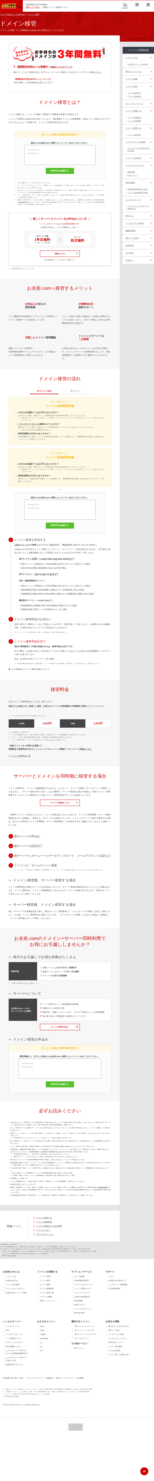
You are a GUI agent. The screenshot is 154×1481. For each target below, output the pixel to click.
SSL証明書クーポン (13, 1350)
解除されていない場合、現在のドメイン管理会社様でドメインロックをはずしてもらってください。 (61, 427)
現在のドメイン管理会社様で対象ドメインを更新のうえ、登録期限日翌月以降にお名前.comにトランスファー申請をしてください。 (61, 479)
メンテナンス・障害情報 (117, 1288)
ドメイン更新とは (133, 111)
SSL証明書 (78, 1304)
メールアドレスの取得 (135, 142)
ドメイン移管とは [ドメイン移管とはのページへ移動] (44, 1221)
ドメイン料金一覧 (47, 1296)
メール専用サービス (13, 1341)
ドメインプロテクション (83, 1288)
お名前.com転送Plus (82, 1300)
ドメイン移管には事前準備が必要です (62, 134)
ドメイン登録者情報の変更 (137, 193)
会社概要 (80, 1381)
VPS (7, 1333)
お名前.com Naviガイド (117, 1284)
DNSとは (129, 216)
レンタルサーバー (133, 200)
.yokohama (44, 1341)
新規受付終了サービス (14, 1368)
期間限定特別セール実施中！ (45, 66)
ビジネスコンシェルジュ (117, 1341)
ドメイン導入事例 (12, 1288)
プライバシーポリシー (34, 1381)
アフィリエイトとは (134, 165)
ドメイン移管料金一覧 (21, 757)
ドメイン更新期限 (134, 121)
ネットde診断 (79, 1279)
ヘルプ (111, 1279)
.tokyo (42, 1333)
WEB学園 (131, 172)
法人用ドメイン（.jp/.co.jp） (138, 64)
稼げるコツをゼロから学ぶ (118, 1329)
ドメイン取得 (131, 86)
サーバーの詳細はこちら (63, 804)
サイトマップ (69, 1381)
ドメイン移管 (33, 14)
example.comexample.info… (33, 153)
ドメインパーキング (82, 1296)
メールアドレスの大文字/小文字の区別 (138, 149)
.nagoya (43, 1337)
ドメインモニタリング (82, 1312)
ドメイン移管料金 (134, 135)
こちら (152, 38)
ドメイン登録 (45, 1279)
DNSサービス (79, 1308)
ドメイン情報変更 (47, 1292)
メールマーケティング (14, 1337)
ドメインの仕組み (133, 158)
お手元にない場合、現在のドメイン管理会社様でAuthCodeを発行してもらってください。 (61, 417)
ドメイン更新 (45, 1288)
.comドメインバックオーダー (85, 1337)
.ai (41, 1345)
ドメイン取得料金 (134, 96)
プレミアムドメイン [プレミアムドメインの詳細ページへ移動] (45, 1237)
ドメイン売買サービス (82, 1292)
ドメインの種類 (46, 1300)
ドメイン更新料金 (134, 118)
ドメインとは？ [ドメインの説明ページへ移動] (43, 1233)
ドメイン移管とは (133, 128)
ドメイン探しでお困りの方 (118, 1358)
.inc (41, 1354)
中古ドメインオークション (84, 1329)
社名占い (129, 260)
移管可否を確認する (60, 171)
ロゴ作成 (129, 253)
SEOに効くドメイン (116, 1345)
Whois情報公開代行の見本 (137, 189)
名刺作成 (129, 245)
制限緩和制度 (23, 202)
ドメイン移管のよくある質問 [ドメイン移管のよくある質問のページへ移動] (49, 1229)
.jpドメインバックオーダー (84, 1333)
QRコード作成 (131, 238)
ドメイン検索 (131, 79)
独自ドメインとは (133, 71)
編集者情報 (130, 231)
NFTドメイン (79, 1351)
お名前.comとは (12, 1284)
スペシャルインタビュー (15, 1292)
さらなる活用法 (114, 1354)
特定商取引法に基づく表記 (13, 1381)
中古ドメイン (132, 175)
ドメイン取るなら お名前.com (12, 14)
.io (41, 1350)
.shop (42, 1329)
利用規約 (49, 1381)
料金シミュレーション (48, 1304)
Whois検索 (130, 182)
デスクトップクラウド (14, 1345)
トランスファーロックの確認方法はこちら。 (35, 430)
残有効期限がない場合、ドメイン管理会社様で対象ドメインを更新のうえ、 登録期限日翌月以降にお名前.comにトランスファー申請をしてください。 (61, 437)
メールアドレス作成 (134, 223)
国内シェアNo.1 (33, 7)
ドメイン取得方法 (134, 93)
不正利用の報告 (114, 1292)
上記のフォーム (21, 546)
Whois (58, 1381)
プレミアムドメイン (134, 103)
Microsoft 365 (79, 1316)
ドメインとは (131, 58)
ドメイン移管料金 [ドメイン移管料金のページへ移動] (44, 1225)
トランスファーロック (28, 425)
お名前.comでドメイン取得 (16, 1296)
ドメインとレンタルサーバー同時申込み (138, 207)
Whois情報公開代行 (81, 1284)
